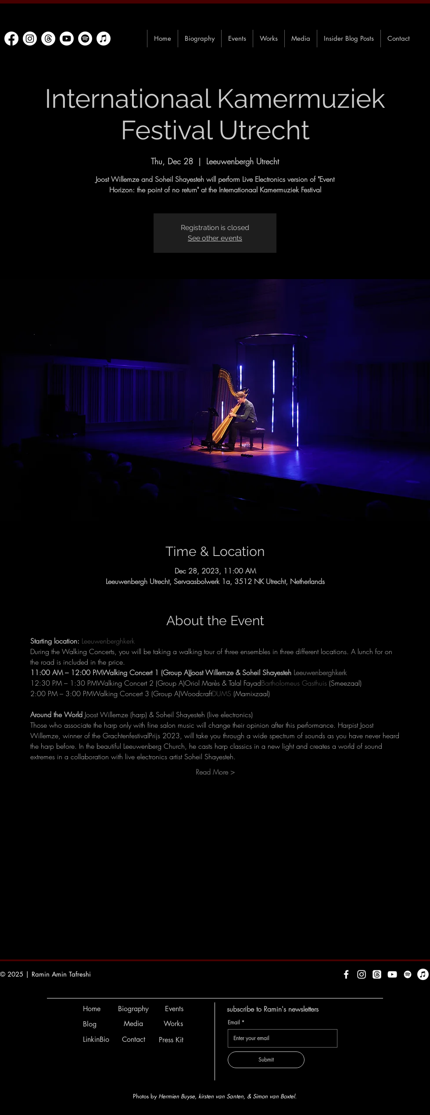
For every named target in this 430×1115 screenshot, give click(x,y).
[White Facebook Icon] (346, 974)
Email (236, 1022)
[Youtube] (67, 39)
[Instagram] (30, 39)
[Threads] (48, 39)
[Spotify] (85, 39)
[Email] (280, 1038)
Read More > (215, 772)
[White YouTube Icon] (392, 974)
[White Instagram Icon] (361, 974)
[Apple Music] (104, 39)
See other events (215, 238)
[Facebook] (11, 39)
